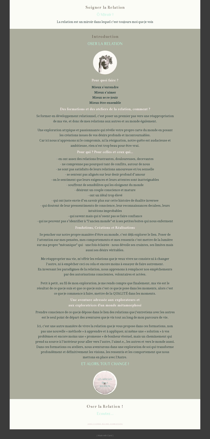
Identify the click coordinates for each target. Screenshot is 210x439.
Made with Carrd (105, 435)
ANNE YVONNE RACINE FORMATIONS (105, 424)
